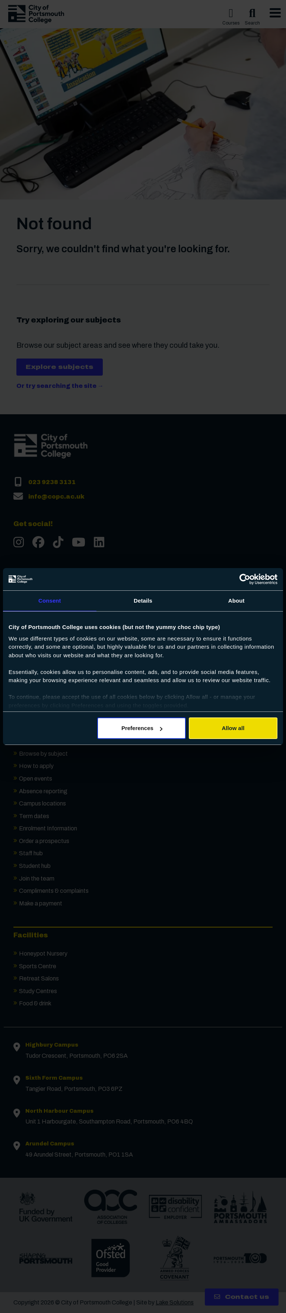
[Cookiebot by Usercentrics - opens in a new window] (244, 579)
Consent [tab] (49, 600)
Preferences (141, 728)
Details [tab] (143, 600)
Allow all (233, 728)
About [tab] (236, 600)
